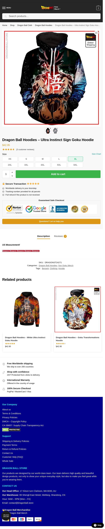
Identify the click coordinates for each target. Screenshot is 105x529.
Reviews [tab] (60, 236)
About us (6, 409)
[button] (98, 8)
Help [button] (97, 525)
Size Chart (96, 154)
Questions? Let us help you (51, 221)
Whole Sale (7, 461)
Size (4, 154)
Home (4, 25)
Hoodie (61, 268)
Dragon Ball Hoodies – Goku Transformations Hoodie (77, 339)
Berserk (45, 268)
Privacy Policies (9, 417)
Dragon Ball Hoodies (43, 25)
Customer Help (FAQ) (12, 457)
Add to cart (58, 174)
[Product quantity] (6, 174)
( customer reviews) (25, 149)
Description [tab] (43, 236)
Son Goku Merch (65, 265)
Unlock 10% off (6, 515)
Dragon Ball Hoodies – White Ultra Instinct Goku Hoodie (25, 339)
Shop (12, 25)
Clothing (53, 268)
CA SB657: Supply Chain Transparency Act (22, 425)
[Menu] (6, 8)
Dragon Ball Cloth (24, 25)
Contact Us (7, 453)
